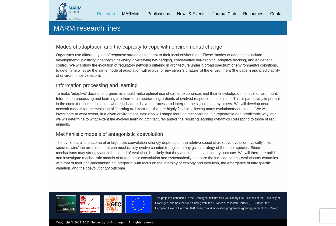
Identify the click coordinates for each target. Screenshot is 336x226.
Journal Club (224, 13)
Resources (253, 13)
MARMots (131, 13)
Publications (158, 13)
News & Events (191, 13)
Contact (277, 13)
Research (106, 13)
